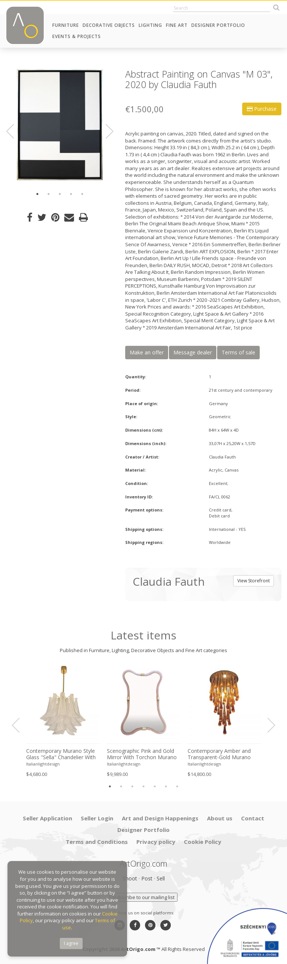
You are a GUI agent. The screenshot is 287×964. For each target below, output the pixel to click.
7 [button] (177, 786)
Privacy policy (155, 841)
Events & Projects (76, 36)
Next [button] (105, 131)
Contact (252, 818)
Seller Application (47, 818)
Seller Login (97, 818)
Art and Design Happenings (160, 818)
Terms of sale (238, 352)
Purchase (262, 108)
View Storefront (253, 581)
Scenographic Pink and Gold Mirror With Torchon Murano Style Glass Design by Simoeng (142, 754)
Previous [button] (14, 131)
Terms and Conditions (97, 841)
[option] (60, 124)
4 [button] (71, 194)
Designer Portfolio (218, 25)
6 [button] (166, 786)
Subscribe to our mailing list (143, 897)
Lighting (150, 25)
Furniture (65, 25)
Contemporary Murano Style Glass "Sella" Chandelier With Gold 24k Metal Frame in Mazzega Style (61, 754)
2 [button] (48, 194)
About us (219, 818)
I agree (71, 943)
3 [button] (60, 194)
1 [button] (37, 194)
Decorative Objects (109, 25)
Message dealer (192, 352)
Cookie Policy (202, 841)
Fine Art (177, 25)
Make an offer (147, 352)
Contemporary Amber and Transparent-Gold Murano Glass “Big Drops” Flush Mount (219, 754)
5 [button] (82, 194)
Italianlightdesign (43, 764)
